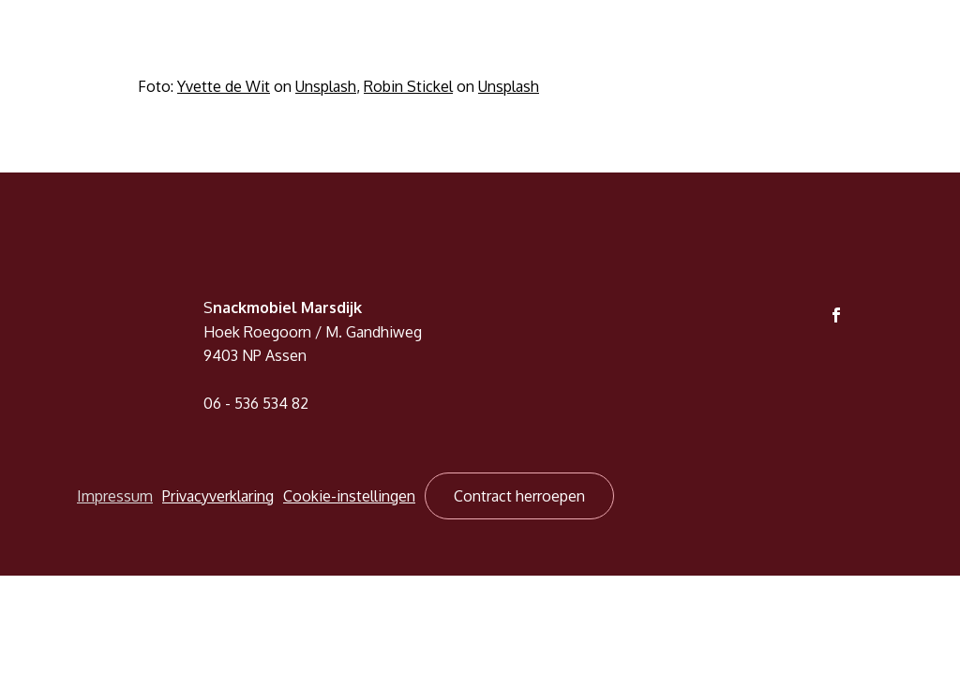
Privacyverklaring (218, 496)
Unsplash (325, 86)
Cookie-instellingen (349, 496)
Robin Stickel (408, 86)
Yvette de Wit (223, 86)
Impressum (115, 496)
